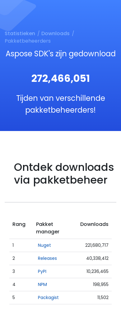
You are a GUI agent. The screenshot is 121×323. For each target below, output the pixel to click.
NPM (42, 284)
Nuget (44, 245)
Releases (47, 258)
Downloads (55, 33)
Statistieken (20, 33)
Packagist (48, 297)
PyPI (42, 271)
